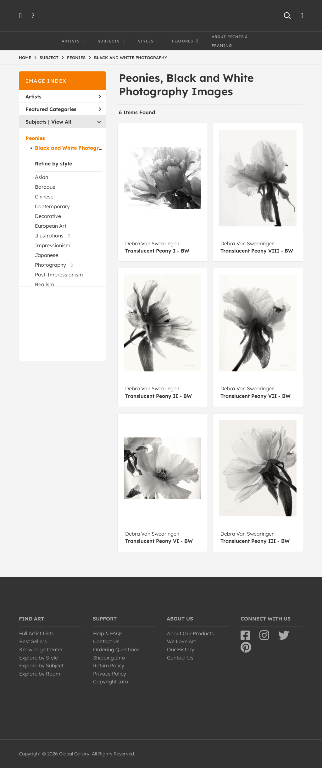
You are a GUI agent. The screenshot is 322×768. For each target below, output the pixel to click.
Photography (50, 265)
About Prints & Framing (230, 41)
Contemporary (52, 206)
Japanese (46, 255)
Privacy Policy (109, 674)
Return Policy (108, 665)
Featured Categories (63, 109)
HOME (25, 57)
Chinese (44, 196)
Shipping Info (109, 657)
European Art (50, 226)
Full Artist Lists (36, 633)
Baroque (45, 187)
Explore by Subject (41, 665)
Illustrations (49, 235)
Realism (44, 284)
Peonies (35, 138)
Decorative (48, 216)
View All (61, 122)
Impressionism (52, 245)
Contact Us (106, 641)
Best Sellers (33, 641)
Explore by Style (38, 657)
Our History (180, 649)
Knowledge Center (41, 649)
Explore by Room (39, 674)
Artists (63, 96)
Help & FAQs (108, 633)
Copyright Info (110, 681)
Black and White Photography (73, 148)
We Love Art (181, 641)
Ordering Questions (116, 649)
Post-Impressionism (59, 274)
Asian (41, 177)
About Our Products (190, 633)
